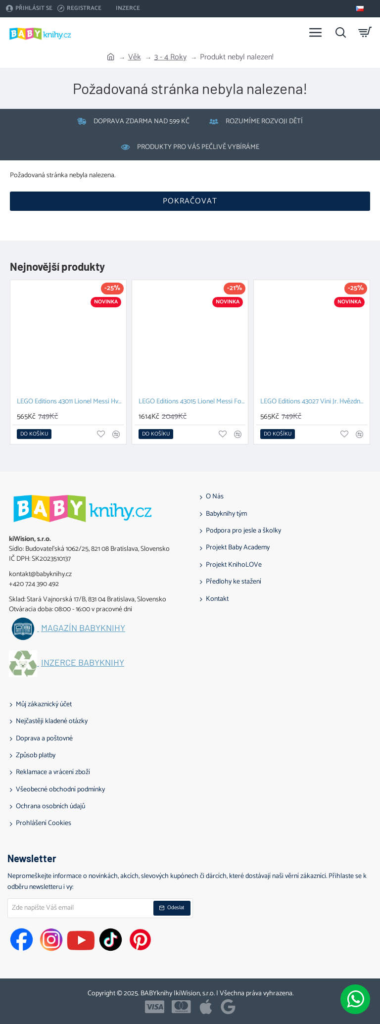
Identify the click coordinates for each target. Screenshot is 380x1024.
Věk (134, 57)
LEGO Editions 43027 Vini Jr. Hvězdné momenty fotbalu (313, 402)
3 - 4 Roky (170, 57)
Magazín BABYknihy (83, 628)
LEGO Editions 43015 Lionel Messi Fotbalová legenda (192, 402)
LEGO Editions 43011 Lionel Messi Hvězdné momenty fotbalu (70, 402)
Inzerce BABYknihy (82, 663)
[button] (34, 434)
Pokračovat (190, 201)
